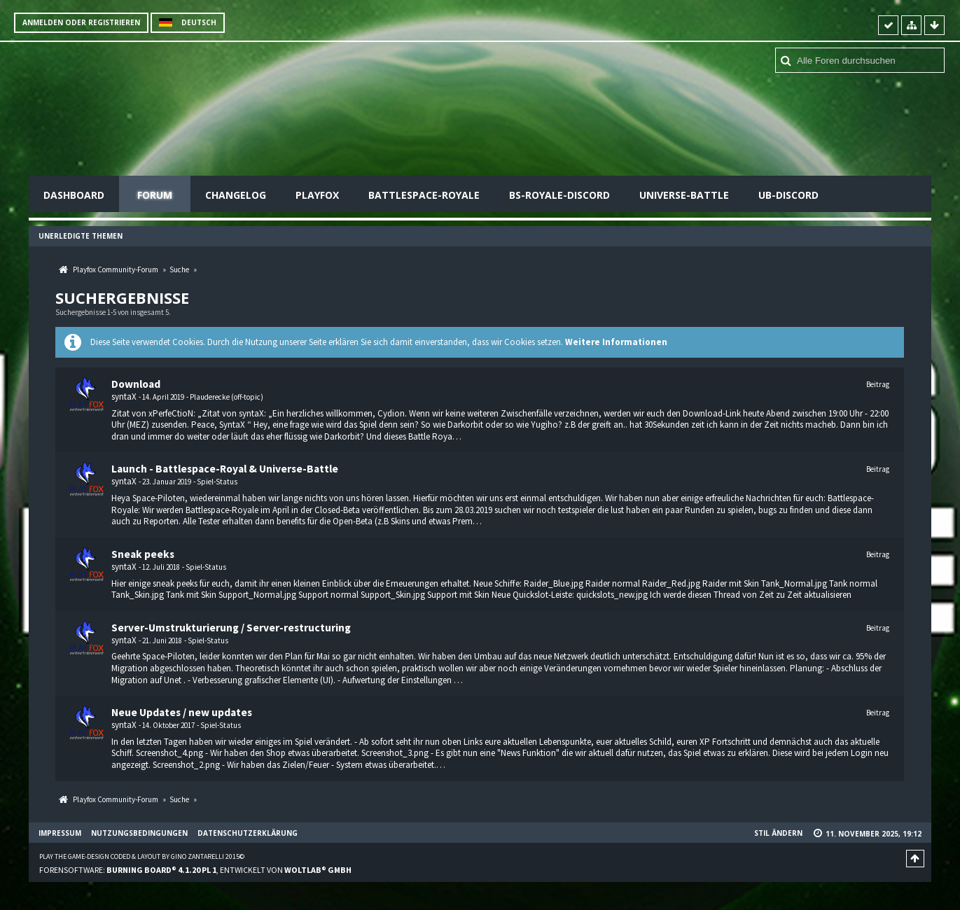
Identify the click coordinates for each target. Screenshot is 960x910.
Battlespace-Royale (424, 195)
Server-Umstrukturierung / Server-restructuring (231, 627)
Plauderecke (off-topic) (226, 397)
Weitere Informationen (616, 342)
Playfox (317, 195)
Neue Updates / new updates (181, 712)
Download (135, 384)
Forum (154, 195)
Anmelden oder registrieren (81, 22)
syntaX (124, 396)
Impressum (60, 833)
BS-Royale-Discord (559, 195)
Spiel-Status (217, 481)
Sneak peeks (142, 554)
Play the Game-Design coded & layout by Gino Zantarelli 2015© (141, 856)
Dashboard (73, 195)
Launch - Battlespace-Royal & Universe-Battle (224, 468)
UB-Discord (788, 195)
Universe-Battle (684, 195)
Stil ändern (778, 833)
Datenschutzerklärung (247, 833)
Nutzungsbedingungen (139, 833)
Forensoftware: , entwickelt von (195, 869)
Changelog (235, 195)
